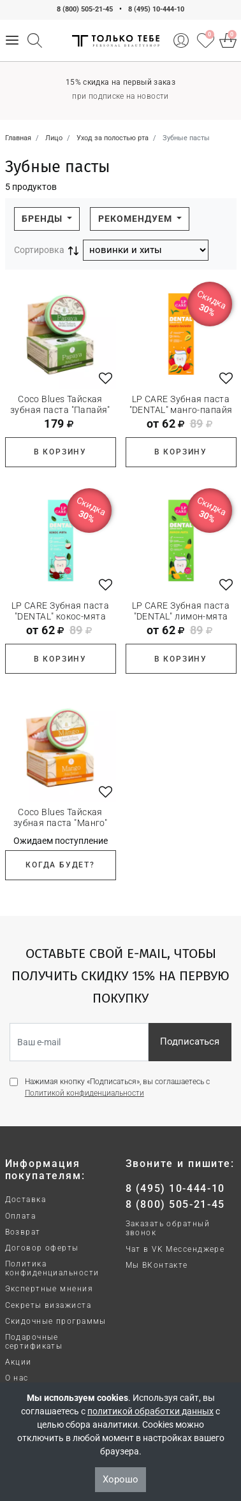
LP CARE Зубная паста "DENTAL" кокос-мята (60, 610)
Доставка (26, 1199)
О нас (17, 1378)
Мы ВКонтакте (157, 1265)
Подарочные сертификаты (34, 1342)
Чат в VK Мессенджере (175, 1249)
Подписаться (189, 1041)
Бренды (43, 219)
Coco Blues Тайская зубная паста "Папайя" (60, 404)
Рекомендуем (136, 219)
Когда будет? (60, 864)
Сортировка (39, 250)
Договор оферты (42, 1248)
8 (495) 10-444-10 (156, 9)
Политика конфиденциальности (52, 1268)
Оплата (20, 1216)
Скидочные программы (55, 1321)
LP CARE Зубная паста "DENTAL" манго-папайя (181, 404)
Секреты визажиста (48, 1305)
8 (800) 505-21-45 (85, 9)
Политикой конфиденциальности (84, 1093)
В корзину (60, 451)
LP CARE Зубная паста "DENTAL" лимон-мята (181, 610)
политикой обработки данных (150, 1411)
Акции (18, 1362)
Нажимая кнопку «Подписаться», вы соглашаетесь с (117, 1087)
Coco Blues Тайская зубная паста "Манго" (60, 817)
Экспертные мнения (49, 1288)
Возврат (23, 1232)
